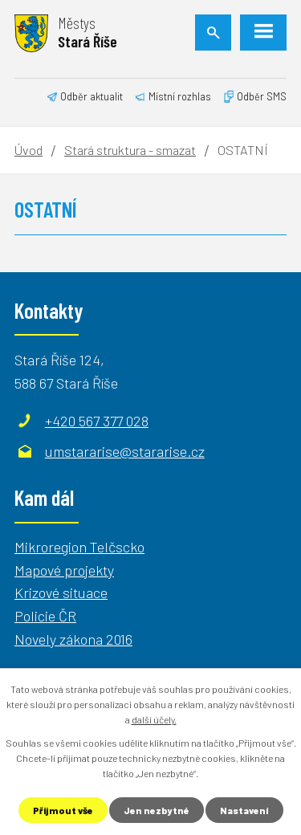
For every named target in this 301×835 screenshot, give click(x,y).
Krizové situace (61, 592)
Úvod (28, 149)
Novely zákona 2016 (73, 639)
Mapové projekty (64, 570)
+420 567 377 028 (96, 421)
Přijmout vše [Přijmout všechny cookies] (63, 810)
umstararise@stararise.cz (125, 451)
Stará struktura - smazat (130, 149)
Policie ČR (45, 616)
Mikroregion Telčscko (79, 547)
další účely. (154, 719)
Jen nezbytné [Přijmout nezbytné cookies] (156, 810)
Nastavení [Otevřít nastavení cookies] (244, 810)
